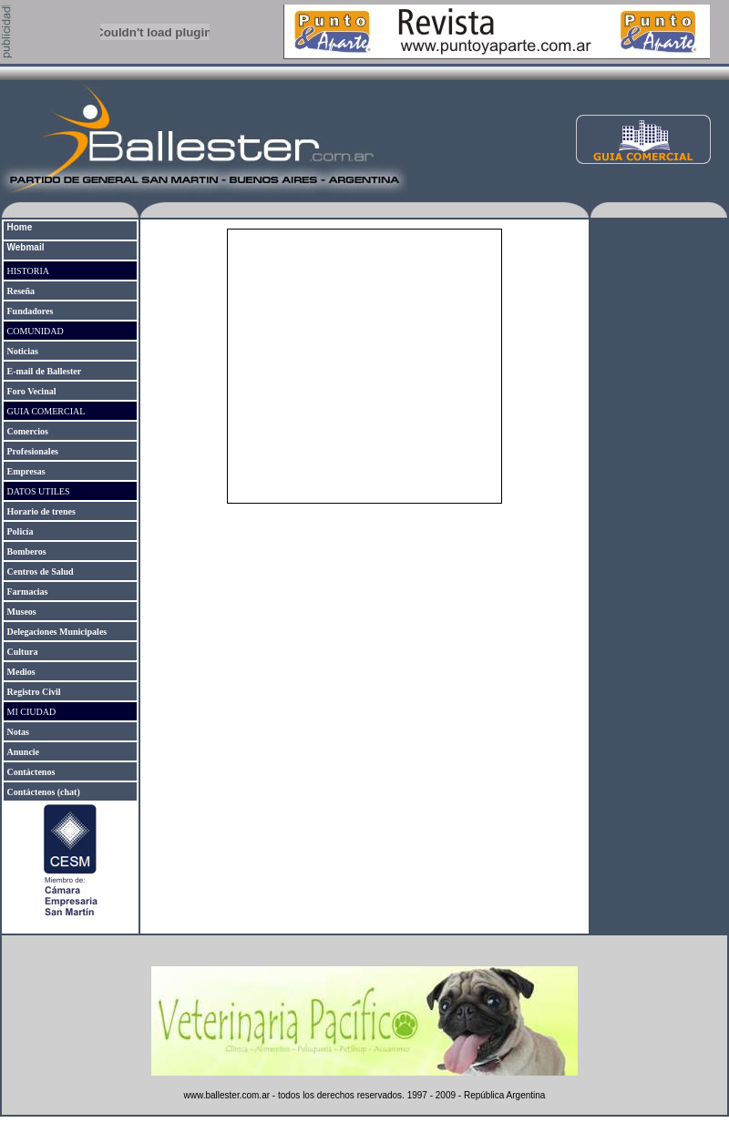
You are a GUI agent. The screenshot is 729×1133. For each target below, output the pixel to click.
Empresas (26, 471)
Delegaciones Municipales (57, 632)
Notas (18, 732)
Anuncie (23, 752)
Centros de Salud (39, 571)
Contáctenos (31, 772)
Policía (20, 531)
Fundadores (30, 311)
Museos (21, 612)
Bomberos (26, 551)
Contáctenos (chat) (43, 792)
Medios (21, 672)
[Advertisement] (659, 509)
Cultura (22, 652)
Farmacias (27, 592)
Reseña (21, 291)
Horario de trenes (41, 511)
